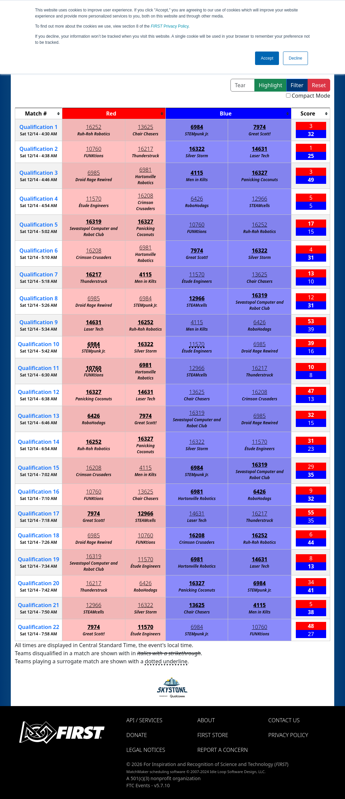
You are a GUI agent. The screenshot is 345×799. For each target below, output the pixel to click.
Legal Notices (145, 750)
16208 (145, 195)
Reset (319, 85)
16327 (259, 172)
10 (38, 344)
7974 (259, 127)
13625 (145, 127)
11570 (93, 198)
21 (38, 605)
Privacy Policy (170, 26)
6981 (145, 169)
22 (38, 627)
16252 (93, 127)
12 (38, 392)
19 (38, 559)
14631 (259, 149)
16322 (197, 149)
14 (38, 441)
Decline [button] (295, 58)
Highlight (270, 85)
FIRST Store (212, 735)
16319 (93, 221)
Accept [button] (267, 58)
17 (38, 513)
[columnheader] (38, 113)
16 (38, 491)
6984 (197, 127)
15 (38, 467)
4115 (197, 172)
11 (38, 368)
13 (38, 416)
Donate (136, 735)
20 (38, 583)
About (206, 720)
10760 (93, 149)
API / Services (144, 720)
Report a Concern (222, 750)
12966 (260, 198)
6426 (197, 198)
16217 (145, 149)
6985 (94, 172)
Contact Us (284, 720)
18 (38, 535)
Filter (297, 85)
